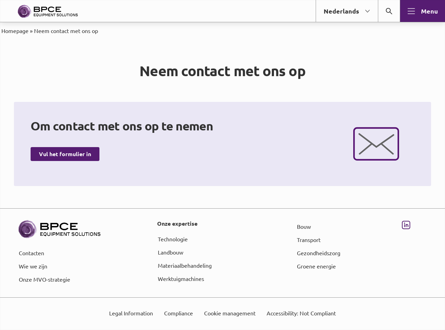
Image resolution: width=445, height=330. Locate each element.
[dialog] (222, 165)
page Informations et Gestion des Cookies (236, 190)
